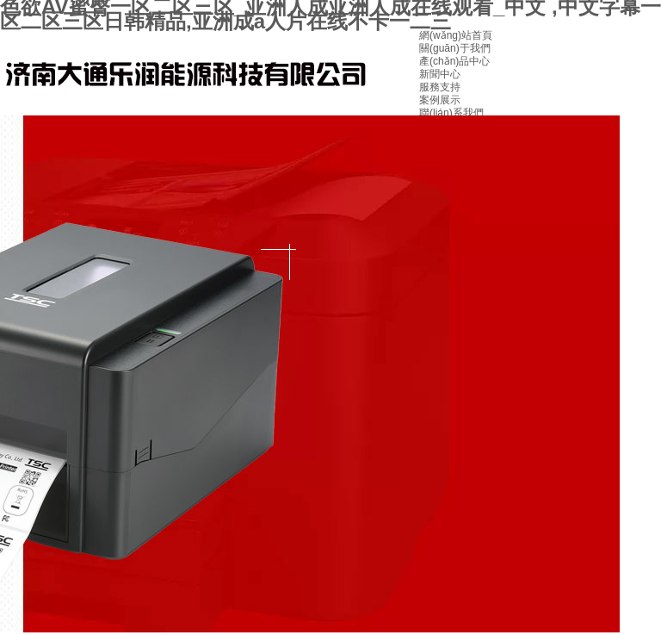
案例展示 (439, 100)
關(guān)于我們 (455, 48)
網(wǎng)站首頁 (455, 35)
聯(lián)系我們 (451, 113)
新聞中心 (439, 74)
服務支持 (439, 87)
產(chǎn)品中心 (454, 61)
